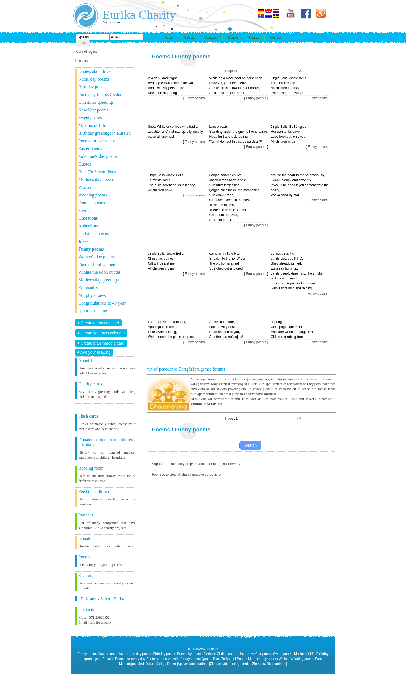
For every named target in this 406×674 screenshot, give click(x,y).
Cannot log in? (87, 52)
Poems (161, 57)
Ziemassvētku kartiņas (268, 664)
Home (169, 37)
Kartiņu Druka (166, 664)
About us (211, 37)
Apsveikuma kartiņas (193, 664)
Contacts (276, 37)
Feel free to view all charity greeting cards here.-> (188, 474)
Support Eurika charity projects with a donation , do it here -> (196, 464)
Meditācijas (127, 664)
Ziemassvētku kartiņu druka (230, 664)
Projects (189, 37)
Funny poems (193, 57)
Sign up (254, 37)
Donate (233, 37)
